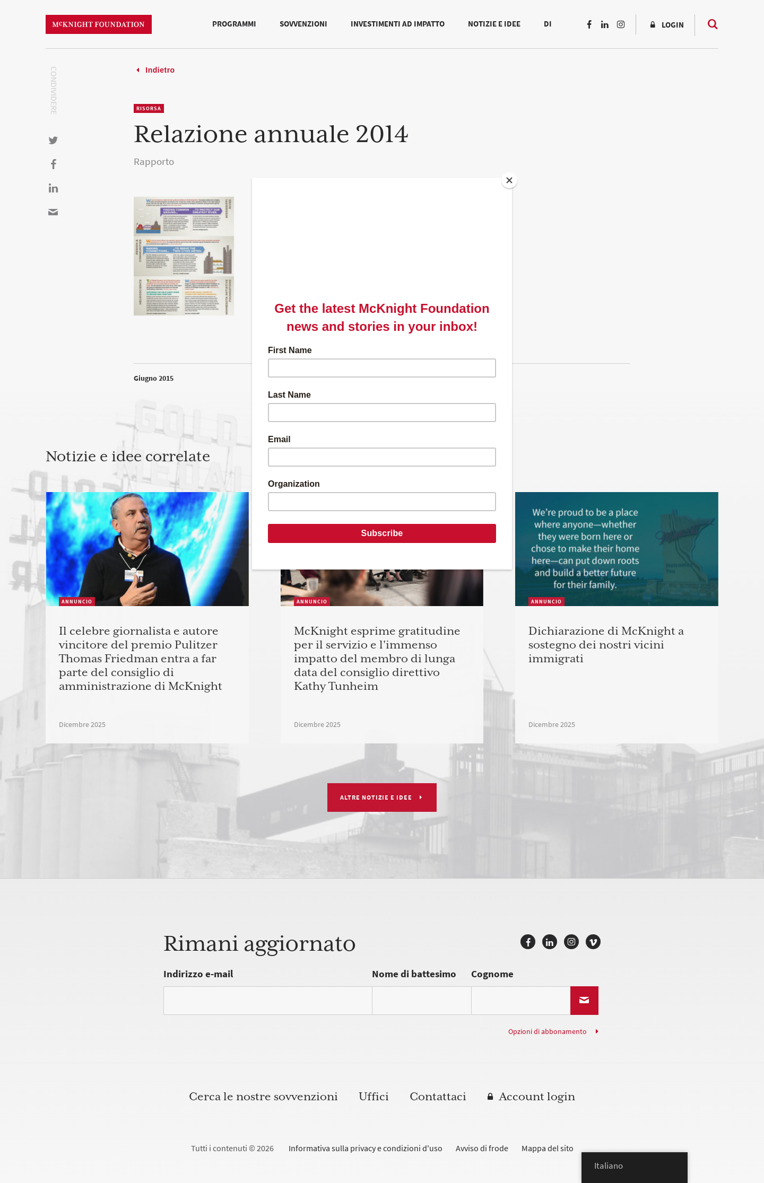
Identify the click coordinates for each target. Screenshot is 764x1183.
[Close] (509, 180)
